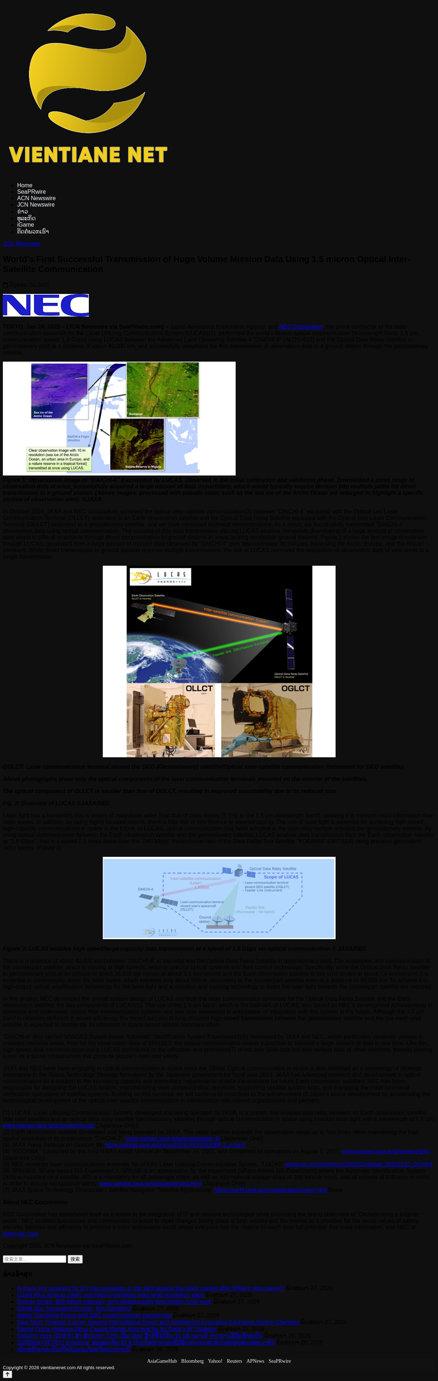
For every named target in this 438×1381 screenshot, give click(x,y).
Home (25, 185)
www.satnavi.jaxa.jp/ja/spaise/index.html (151, 1183)
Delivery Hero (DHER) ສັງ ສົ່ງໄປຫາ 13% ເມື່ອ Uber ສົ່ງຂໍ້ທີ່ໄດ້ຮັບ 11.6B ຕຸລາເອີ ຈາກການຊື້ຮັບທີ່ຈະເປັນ (140, 1336)
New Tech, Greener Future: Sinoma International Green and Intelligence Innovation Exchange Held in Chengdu (158, 1322)
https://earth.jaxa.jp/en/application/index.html (270, 1190)
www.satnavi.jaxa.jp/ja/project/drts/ (386, 1151)
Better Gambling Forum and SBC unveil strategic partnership (94, 1315)
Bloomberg (192, 1361)
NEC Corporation (301, 327)
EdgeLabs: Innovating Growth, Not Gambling (74, 1308)
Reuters (234, 1361)
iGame (25, 225)
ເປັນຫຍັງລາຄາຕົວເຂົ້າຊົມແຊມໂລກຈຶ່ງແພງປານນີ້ (73, 1349)
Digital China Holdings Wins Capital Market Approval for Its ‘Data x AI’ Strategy (116, 1329)
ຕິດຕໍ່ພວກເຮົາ (33, 231)
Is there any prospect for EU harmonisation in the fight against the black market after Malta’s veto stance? (151, 1288)
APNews (255, 1361)
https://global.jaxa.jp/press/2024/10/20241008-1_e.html (175, 1145)
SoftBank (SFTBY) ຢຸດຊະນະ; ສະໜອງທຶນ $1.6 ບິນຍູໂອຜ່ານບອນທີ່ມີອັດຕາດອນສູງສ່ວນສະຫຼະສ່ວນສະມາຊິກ (146, 1342)
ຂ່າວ (22, 211)
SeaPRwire (31, 192)
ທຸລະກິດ (26, 218)
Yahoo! (215, 1361)
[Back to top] (7, 1374)
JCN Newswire (36, 205)
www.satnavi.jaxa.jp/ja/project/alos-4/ (172, 1138)
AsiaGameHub (162, 1361)
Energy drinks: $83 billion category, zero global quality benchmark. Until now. (114, 1302)
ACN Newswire (36, 198)
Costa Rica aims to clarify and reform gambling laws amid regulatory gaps (110, 1295)
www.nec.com (20, 1234)
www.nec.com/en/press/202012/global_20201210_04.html (358, 1164)
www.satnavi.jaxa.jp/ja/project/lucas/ (48, 1125)
